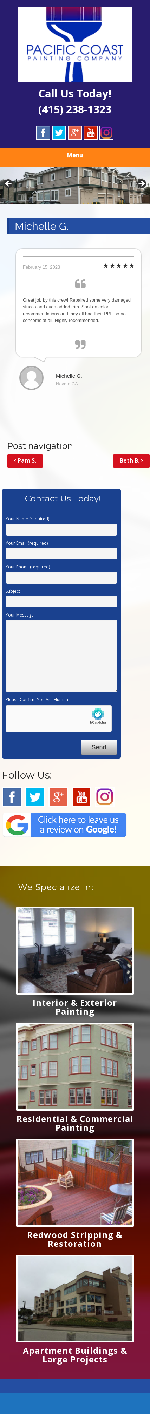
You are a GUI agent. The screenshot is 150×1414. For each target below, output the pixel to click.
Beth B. (131, 460)
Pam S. (25, 460)
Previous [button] (9, 184)
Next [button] (141, 184)
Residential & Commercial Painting (75, 1123)
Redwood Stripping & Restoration (75, 1239)
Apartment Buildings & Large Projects (75, 1355)
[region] (75, 185)
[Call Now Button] (75, 1403)
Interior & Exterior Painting (75, 1007)
